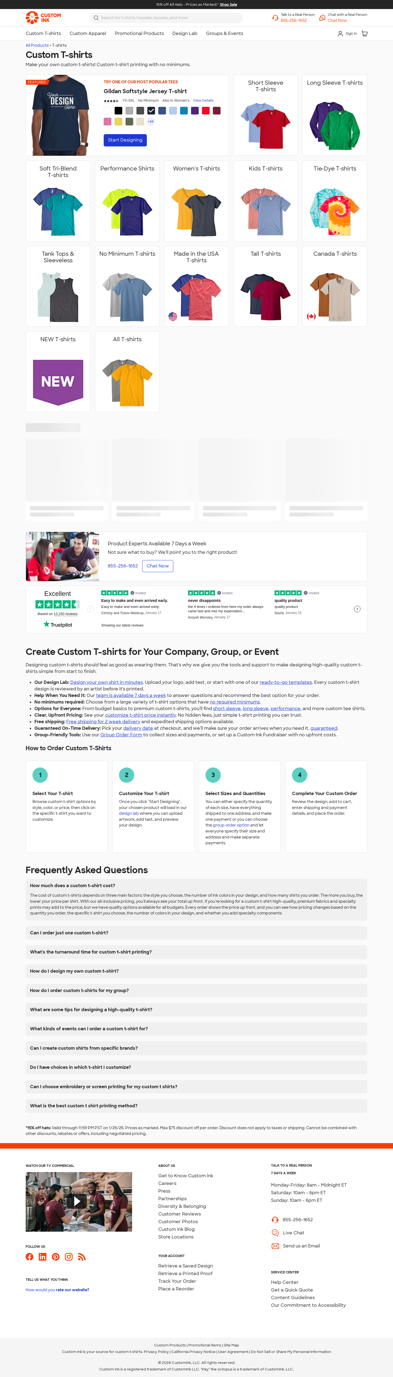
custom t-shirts (128, 1351)
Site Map (231, 1345)
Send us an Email (301, 1246)
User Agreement (233, 1351)
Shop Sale (228, 4)
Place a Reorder (176, 1289)
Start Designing (125, 140)
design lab (129, 813)
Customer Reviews (179, 1214)
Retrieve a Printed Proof (185, 1273)
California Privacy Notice (193, 1351)
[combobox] (166, 17)
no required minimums (235, 702)
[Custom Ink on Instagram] (69, 1259)
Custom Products (170, 1345)
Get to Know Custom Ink (185, 1176)
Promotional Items (204, 1345)
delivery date (138, 728)
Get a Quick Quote (292, 1290)
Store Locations (175, 1237)
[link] (43, 17)
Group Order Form (121, 735)
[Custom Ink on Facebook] (29, 1259)
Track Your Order (177, 1281)
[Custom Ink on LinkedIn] (42, 1259)
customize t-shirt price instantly (140, 715)
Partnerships (172, 1199)
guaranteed (324, 728)
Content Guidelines (293, 1297)
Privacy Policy (156, 1351)
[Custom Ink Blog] (82, 1259)
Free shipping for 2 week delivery (103, 722)
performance (285, 708)
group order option (231, 825)
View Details (203, 100)
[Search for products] (170, 17)
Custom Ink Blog (176, 1229)
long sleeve (256, 708)
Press (164, 1191)
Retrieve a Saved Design (185, 1266)
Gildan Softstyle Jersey (145, 91)
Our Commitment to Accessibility (308, 1305)
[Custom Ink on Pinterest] (55, 1259)
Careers (167, 1183)
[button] (347, 20)
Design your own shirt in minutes (106, 682)
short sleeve (227, 708)
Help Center (285, 1282)
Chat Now (158, 566)
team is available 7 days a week (131, 695)
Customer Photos (178, 1222)
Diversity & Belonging (182, 1206)
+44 (150, 121)
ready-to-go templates (286, 682)
